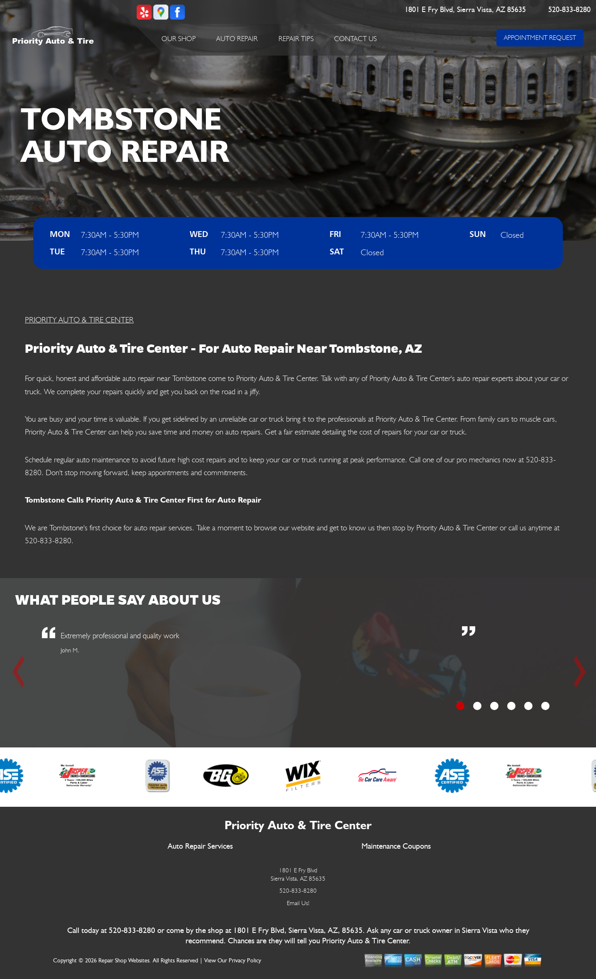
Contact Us (355, 38)
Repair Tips (296, 38)
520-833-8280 (569, 10)
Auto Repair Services (200, 846)
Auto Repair (237, 38)
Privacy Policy (245, 961)
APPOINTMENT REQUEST (540, 38)
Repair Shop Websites (123, 961)
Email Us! (298, 903)
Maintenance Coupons (396, 846)
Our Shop (178, 38)
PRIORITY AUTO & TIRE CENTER (79, 319)
